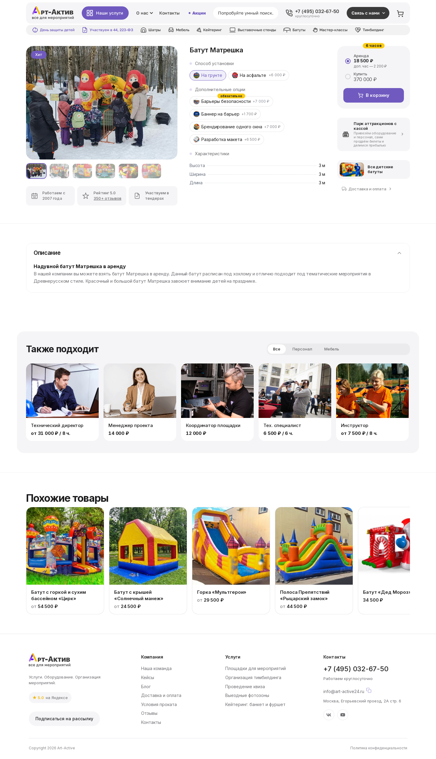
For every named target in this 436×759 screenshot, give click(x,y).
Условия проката (159, 704)
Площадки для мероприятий (255, 668)
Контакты (169, 13)
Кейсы (147, 677)
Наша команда (156, 668)
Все (276, 349)
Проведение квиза (245, 686)
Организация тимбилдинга (253, 677)
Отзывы (149, 713)
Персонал (302, 349)
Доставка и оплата (161, 695)
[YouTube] (342, 714)
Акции (197, 13)
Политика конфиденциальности (378, 748)
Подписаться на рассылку (64, 718)
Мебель (331, 349)
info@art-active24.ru (363, 690)
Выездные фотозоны (247, 695)
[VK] (328, 714)
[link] (50, 697)
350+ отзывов (107, 198)
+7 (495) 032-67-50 (355, 669)
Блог (146, 686)
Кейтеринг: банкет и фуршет (255, 704)
